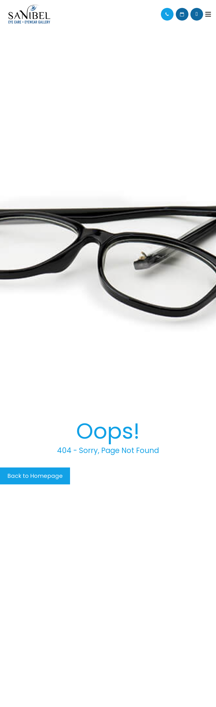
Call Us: (167, 14)
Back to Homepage (35, 476)
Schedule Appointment (182, 14)
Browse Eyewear (196, 14)
